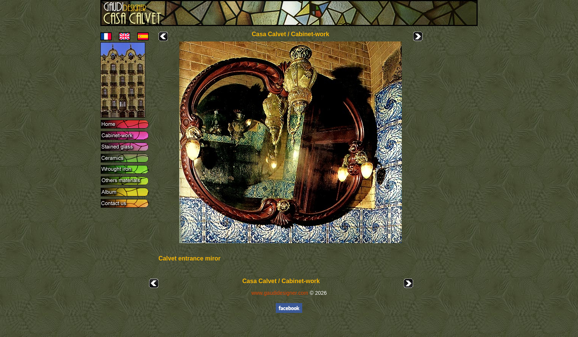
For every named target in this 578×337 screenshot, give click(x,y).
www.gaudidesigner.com (279, 293)
